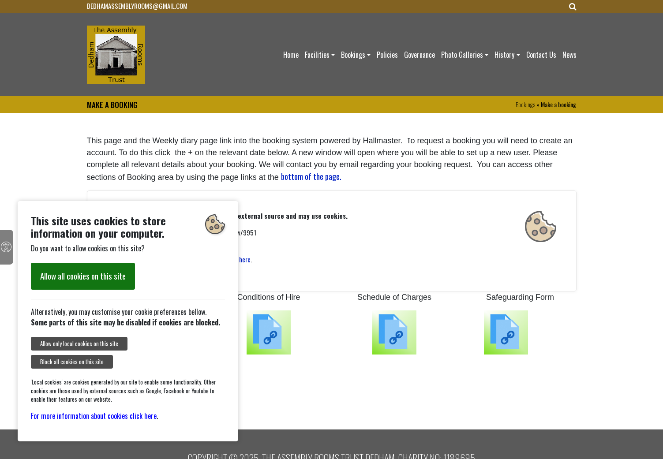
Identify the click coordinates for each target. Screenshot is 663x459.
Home (291, 54)
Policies (387, 54)
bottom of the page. (311, 176)
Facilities (317, 54)
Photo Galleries (462, 54)
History (504, 54)
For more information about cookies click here (94, 415)
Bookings (353, 54)
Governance (419, 54)
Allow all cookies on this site (83, 275)
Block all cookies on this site (72, 362)
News (569, 54)
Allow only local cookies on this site (79, 344)
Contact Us (541, 54)
